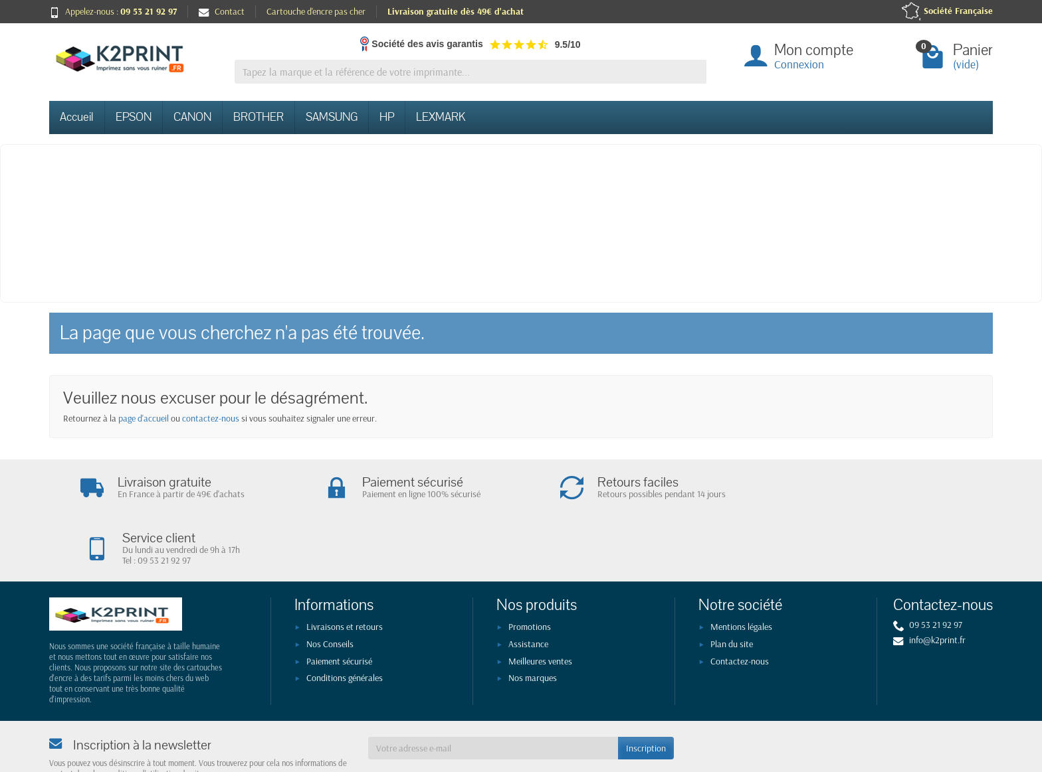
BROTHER (258, 117)
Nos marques (532, 622)
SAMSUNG (332, 117)
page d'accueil (143, 418)
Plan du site (731, 588)
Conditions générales (344, 622)
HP (386, 117)
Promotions (529, 571)
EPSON (134, 117)
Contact (222, 11)
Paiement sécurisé (339, 605)
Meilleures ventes (540, 605)
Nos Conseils (330, 588)
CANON (192, 117)
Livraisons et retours (344, 571)
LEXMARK (440, 117)
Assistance (528, 588)
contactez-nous (210, 418)
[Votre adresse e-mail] (493, 692)
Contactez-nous (739, 605)
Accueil (77, 117)
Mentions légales (741, 571)
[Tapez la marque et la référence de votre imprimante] (470, 72)
